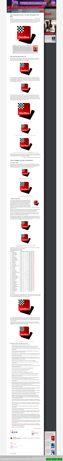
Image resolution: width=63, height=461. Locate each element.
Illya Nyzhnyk (36, 410)
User (11, 445)
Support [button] (31, 7)
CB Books (26, 7)
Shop (9, 7)
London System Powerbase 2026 (50, 449)
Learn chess (36, 7)
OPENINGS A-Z (16, 7)
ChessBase (14, 437)
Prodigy (13, 430)
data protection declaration (30, 457)
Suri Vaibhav (13, 420)
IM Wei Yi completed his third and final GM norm (27, 423)
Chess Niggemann (36, 433)
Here (57, 456)
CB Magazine (22, 7)
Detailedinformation (48, 459)
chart (33, 252)
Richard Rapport (23, 408)
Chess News (15, 11)
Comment (11, 447)
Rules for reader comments (13, 443)
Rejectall (54, 459)
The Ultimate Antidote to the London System (49, 442)
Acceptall (59, 459)
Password (12, 446)
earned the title (30, 152)
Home (12, 7)
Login (51, 7)
